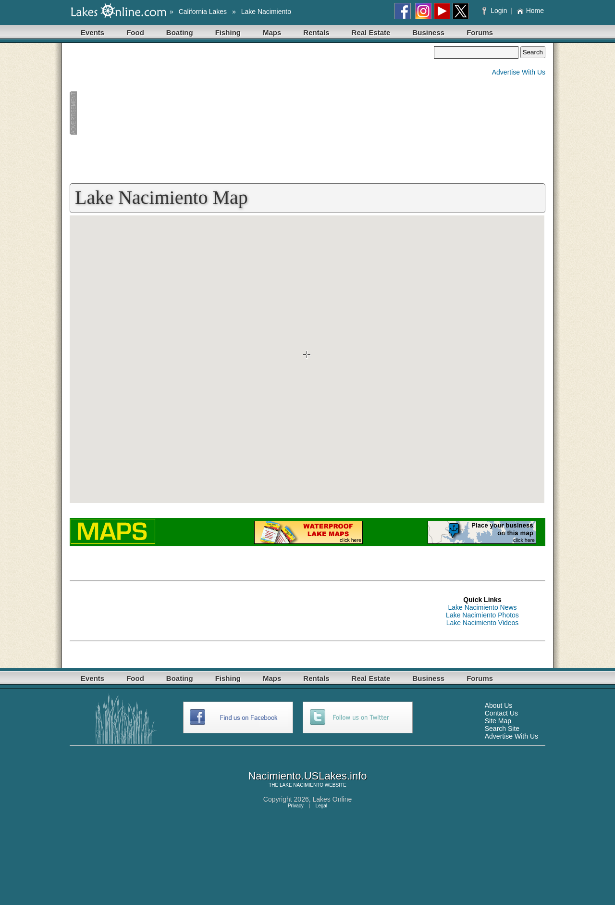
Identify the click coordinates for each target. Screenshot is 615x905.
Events (92, 32)
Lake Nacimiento (266, 11)
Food (135, 32)
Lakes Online (332, 799)
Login (495, 10)
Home (530, 10)
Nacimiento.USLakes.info (307, 776)
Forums (480, 32)
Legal (321, 805)
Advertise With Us (518, 72)
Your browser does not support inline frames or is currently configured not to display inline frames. (307, 359)
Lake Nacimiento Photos (482, 615)
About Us (499, 705)
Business (428, 32)
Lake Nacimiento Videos (482, 623)
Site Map (498, 721)
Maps (272, 32)
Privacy (296, 805)
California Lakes (203, 11)
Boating (179, 32)
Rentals (316, 32)
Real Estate (371, 32)
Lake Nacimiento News (482, 607)
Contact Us (501, 713)
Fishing (228, 32)
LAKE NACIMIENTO (301, 785)
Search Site (502, 728)
